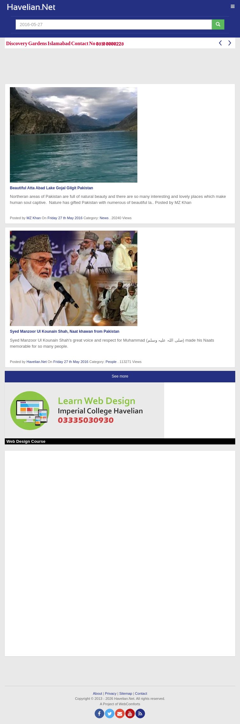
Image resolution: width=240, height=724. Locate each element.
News (104, 218)
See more (120, 376)
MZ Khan (33, 218)
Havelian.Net (36, 362)
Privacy (110, 693)
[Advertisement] (121, 67)
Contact (141, 693)
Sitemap (125, 693)
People (110, 362)
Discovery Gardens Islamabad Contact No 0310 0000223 (65, 43)
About (97, 693)
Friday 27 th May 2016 (65, 218)
